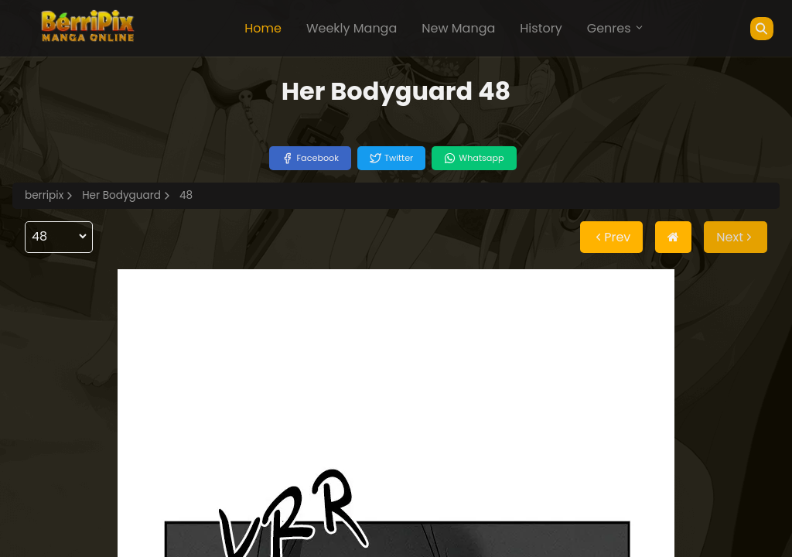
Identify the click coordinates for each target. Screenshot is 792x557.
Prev (611, 237)
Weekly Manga (351, 28)
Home (263, 28)
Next (735, 237)
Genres (615, 28)
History (541, 28)
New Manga (458, 28)
